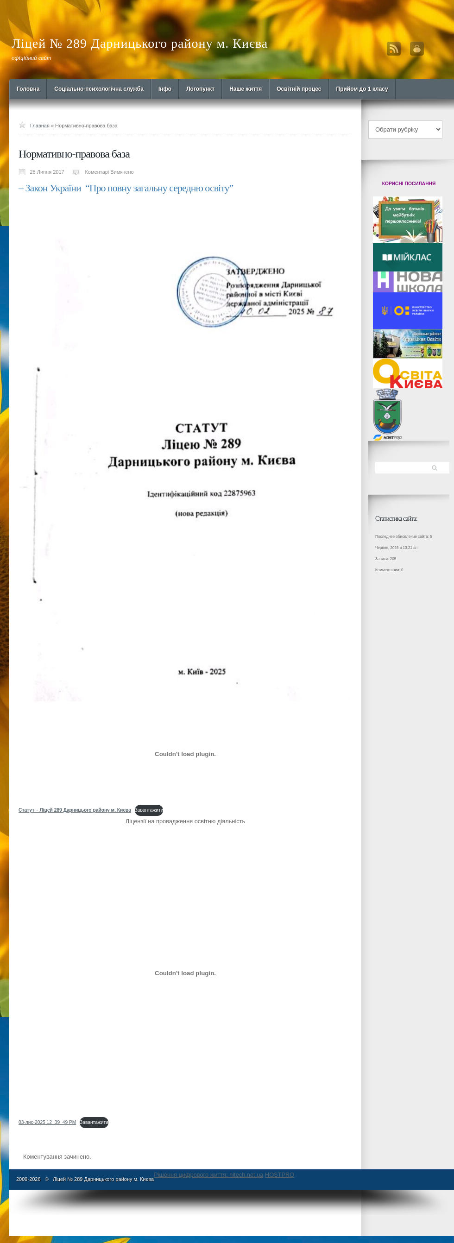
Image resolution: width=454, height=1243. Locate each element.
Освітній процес (299, 89)
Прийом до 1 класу (362, 89)
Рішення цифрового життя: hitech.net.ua (208, 1174)
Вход (417, 49)
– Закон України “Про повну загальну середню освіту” (126, 188)
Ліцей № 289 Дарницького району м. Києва (140, 43)
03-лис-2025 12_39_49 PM (47, 1122)
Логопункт (200, 89)
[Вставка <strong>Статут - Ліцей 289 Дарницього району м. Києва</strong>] (185, 753)
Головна (28, 89)
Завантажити (149, 810)
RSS (394, 49)
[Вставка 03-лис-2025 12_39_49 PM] (185, 973)
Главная (40, 125)
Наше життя (245, 89)
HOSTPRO (279, 1174)
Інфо (164, 89)
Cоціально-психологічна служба (99, 89)
